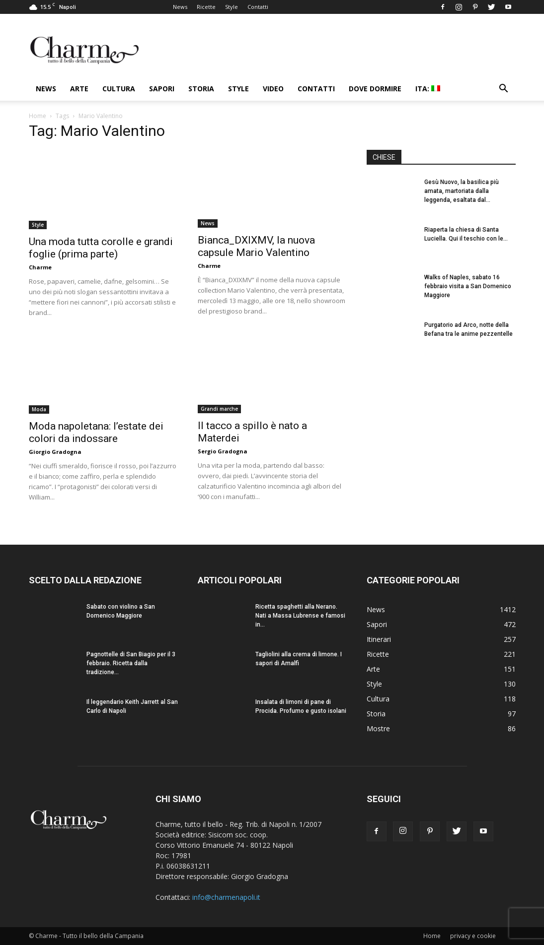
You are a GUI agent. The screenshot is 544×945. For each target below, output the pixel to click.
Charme (40, 267)
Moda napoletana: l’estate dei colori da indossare (96, 432)
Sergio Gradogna (222, 451)
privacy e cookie (473, 936)
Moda (39, 409)
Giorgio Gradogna (55, 451)
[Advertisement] (441, 441)
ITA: (427, 88)
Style (231, 6)
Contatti (257, 6)
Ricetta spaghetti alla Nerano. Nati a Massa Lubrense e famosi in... (300, 615)
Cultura (118, 88)
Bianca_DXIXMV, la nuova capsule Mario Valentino (256, 246)
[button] (504, 89)
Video (273, 88)
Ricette (206, 6)
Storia (201, 88)
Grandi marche (219, 408)
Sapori (161, 88)
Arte (79, 88)
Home (37, 116)
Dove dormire (375, 88)
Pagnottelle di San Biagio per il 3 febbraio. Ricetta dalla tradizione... (130, 663)
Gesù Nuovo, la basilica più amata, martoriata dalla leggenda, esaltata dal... (461, 191)
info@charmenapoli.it (226, 897)
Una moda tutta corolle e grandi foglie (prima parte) (101, 248)
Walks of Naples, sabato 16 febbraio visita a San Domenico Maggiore (467, 286)
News (180, 6)
